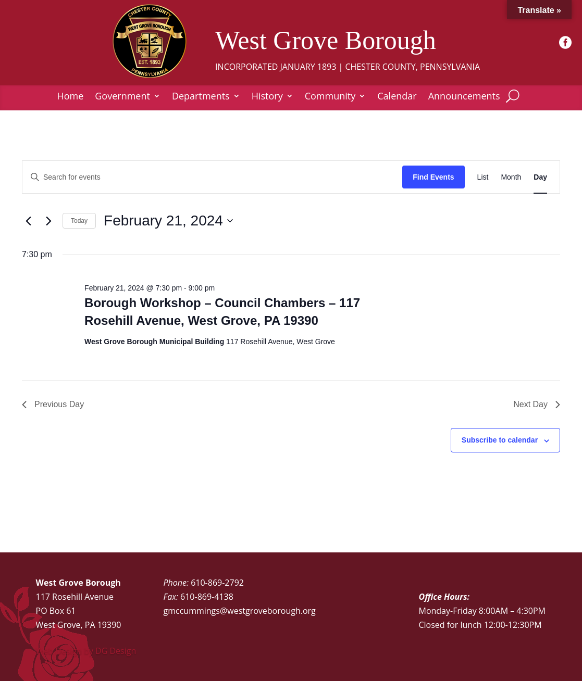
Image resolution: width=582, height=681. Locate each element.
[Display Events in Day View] (540, 177)
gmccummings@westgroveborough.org (240, 610)
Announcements (464, 97)
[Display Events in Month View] (511, 177)
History (267, 97)
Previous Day (53, 404)
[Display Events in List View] (483, 177)
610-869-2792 (217, 582)
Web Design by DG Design (86, 651)
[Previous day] (28, 221)
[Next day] (48, 221)
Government (122, 97)
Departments (201, 97)
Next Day (536, 404)
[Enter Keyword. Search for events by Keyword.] (212, 177)
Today (79, 220)
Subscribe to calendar (500, 440)
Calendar (396, 97)
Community (330, 97)
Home (70, 97)
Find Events (433, 177)
